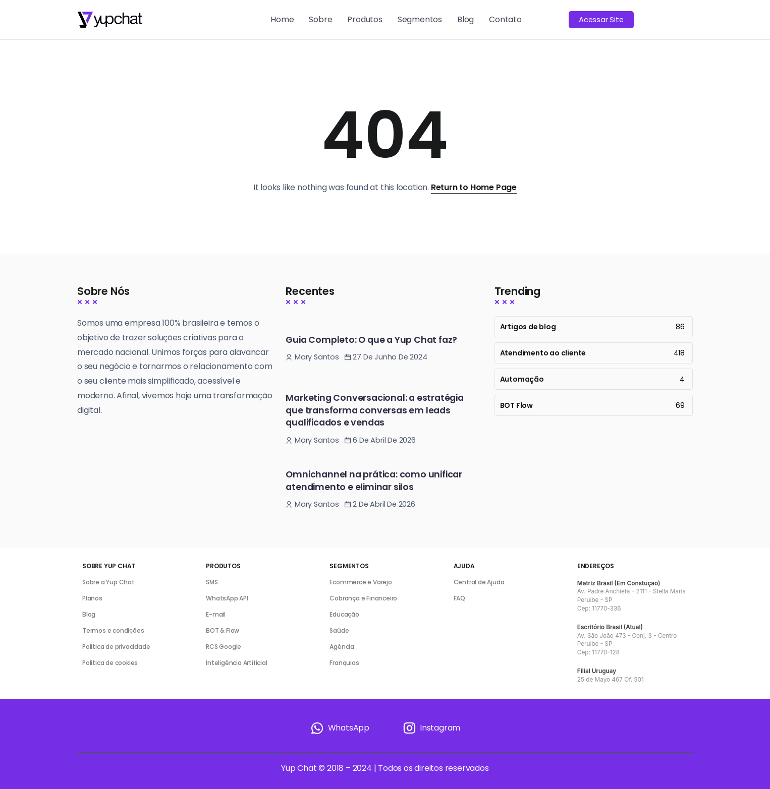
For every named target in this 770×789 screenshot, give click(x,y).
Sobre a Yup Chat (108, 582)
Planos (92, 598)
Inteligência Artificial (236, 662)
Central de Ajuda (479, 582)
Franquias (344, 662)
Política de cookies (110, 662)
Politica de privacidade (116, 646)
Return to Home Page (474, 187)
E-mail (216, 614)
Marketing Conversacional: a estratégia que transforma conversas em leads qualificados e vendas (374, 410)
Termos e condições (113, 630)
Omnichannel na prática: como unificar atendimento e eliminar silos (374, 480)
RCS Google (223, 646)
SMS (211, 582)
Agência (341, 646)
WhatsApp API (227, 598)
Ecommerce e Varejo (360, 582)
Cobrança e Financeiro (363, 598)
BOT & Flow (222, 630)
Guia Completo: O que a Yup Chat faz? (371, 340)
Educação (344, 614)
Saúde (339, 630)
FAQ (459, 598)
